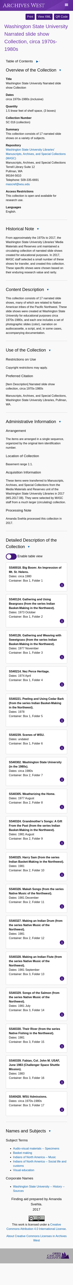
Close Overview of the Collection (60, 70)
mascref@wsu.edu (18, 184)
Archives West (24, 5)
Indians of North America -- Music (34, 1157)
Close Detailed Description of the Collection (28, 547)
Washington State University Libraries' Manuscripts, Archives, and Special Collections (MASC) (36, 154)
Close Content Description (47, 290)
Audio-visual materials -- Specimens (36, 1148)
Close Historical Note (38, 229)
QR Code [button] (62, 16)
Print (30, 16)
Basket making (22, 1152)
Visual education (23, 1170)
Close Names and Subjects (49, 1131)
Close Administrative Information (59, 422)
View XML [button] (44, 16)
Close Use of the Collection (49, 351)
